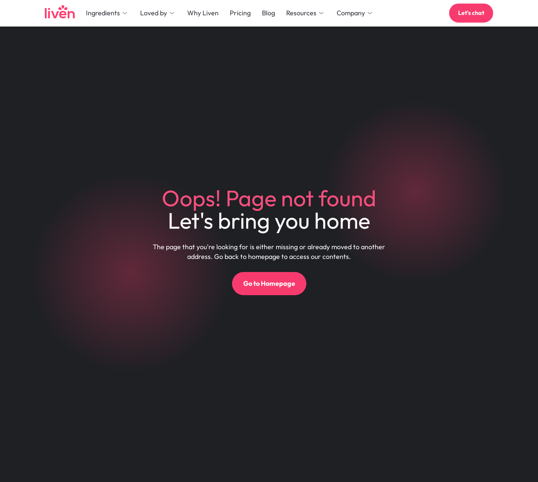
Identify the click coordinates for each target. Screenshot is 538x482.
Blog (268, 13)
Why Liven (203, 13)
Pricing (240, 13)
